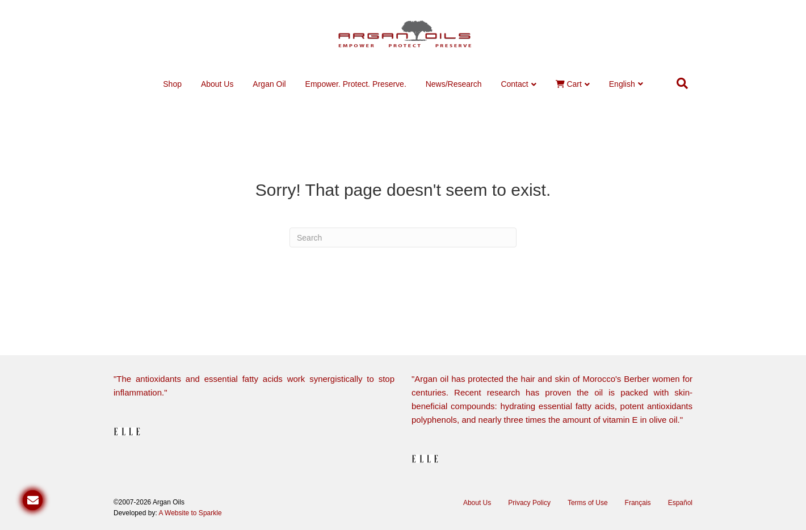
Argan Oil (269, 84)
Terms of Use (588, 503)
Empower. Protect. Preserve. (355, 84)
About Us (217, 84)
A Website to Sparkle (189, 513)
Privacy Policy (529, 503)
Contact (514, 84)
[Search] (682, 83)
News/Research (454, 84)
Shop (172, 84)
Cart (569, 84)
